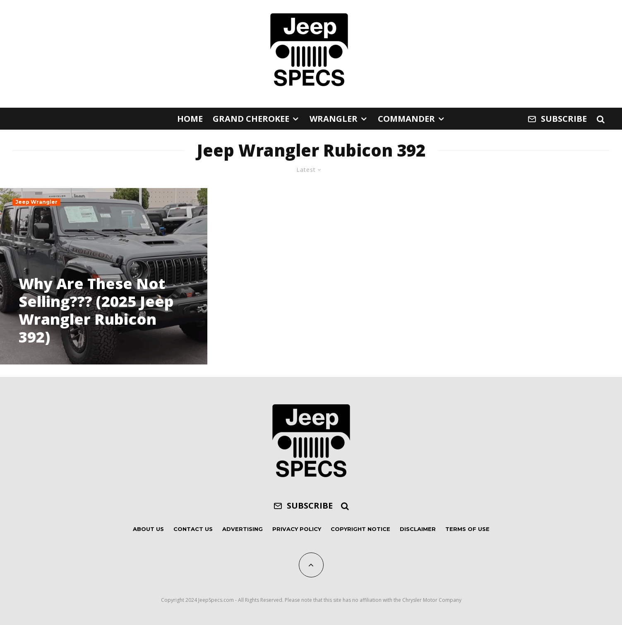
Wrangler (334, 118)
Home (190, 118)
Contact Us (193, 529)
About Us (148, 529)
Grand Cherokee (251, 118)
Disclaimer (418, 529)
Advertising (242, 529)
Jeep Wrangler (36, 202)
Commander (406, 118)
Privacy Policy (296, 529)
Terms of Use (467, 529)
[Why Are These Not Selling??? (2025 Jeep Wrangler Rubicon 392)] (103, 276)
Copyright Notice (360, 529)
